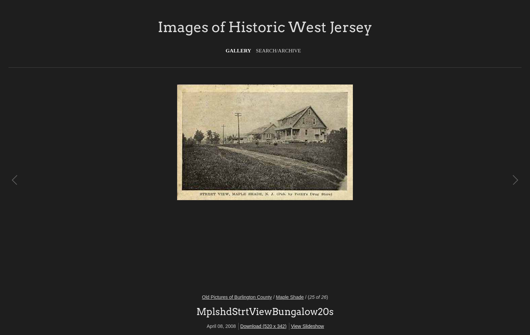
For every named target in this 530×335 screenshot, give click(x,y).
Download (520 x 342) (263, 326)
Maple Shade (290, 297)
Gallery (238, 50)
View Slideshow (307, 326)
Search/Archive (278, 50)
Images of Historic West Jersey (265, 27)
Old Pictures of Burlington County (237, 297)
